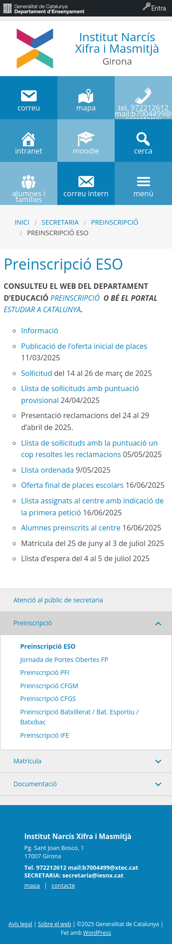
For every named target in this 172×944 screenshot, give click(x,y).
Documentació (35, 783)
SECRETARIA (60, 222)
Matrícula (27, 760)
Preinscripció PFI (44, 672)
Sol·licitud (36, 373)
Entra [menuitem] (158, 8)
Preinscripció (115, 222)
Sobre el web (54, 924)
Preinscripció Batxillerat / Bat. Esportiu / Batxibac (79, 716)
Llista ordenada (47, 470)
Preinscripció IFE (44, 735)
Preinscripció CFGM (49, 685)
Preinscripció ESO (48, 646)
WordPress (97, 933)
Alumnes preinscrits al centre (71, 528)
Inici (22, 222)
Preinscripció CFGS (48, 698)
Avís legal (20, 924)
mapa (32, 885)
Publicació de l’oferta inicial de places (84, 346)
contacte (63, 885)
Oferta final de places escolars (72, 485)
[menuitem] (43, 8)
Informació (39, 331)
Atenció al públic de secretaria (58, 600)
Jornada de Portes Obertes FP (64, 659)
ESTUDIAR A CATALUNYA (42, 309)
